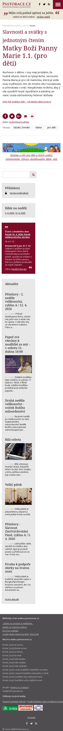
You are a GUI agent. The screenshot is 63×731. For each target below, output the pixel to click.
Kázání (32, 25)
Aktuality (11, 284)
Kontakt (31, 717)
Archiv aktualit (12, 599)
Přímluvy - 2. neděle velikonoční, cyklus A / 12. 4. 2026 (16, 301)
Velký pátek (13, 485)
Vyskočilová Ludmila (12, 25)
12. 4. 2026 (20, 212)
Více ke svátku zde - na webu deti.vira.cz (27, 101)
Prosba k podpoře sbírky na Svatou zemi (18, 567)
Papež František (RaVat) (14, 701)
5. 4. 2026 (9, 212)
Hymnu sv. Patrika (19, 687)
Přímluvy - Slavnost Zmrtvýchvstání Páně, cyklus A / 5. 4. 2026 (18, 531)
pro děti (51, 127)
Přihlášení (12, 188)
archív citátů (43, 16)
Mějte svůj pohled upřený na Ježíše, (31, 13)
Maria (38, 127)
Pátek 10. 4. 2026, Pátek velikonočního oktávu (17, 236)
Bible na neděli (16, 208)
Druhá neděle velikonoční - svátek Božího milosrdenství (15, 405)
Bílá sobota (13, 439)
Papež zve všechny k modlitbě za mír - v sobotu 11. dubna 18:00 (17, 344)
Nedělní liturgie (19, 269)
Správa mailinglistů (19, 193)
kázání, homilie (22, 127)
